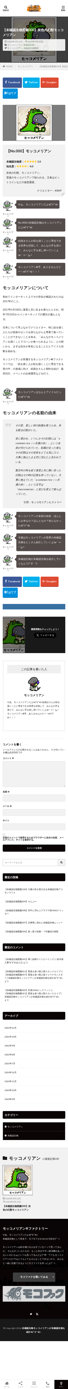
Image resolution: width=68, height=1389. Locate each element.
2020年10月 (11, 1090)
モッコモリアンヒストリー (46, 502)
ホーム (7, 1384)
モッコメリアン (14, 45)
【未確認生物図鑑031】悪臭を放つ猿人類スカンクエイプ (33, 971)
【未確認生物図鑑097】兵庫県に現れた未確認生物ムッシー (34, 922)
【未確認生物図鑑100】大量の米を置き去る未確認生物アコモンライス (34, 891)
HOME (9, 66)
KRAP (58, 190)
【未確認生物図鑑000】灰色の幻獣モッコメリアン (17, 1208)
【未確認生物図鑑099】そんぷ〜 (21, 901)
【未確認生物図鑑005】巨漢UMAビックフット (27, 990)
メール (7, 806)
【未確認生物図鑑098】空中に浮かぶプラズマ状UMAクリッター (34, 912)
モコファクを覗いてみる (34, 1276)
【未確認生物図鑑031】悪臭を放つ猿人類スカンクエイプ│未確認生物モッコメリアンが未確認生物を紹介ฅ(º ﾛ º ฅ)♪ (33, 995)
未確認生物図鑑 (31, 48)
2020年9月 (10, 1099)
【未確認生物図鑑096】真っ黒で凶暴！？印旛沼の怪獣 (31, 931)
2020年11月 (11, 1081)
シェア (20, 1384)
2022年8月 (10, 1054)
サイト (6, 820)
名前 (6, 792)
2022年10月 (11, 1036)
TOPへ (61, 1384)
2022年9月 (10, 1045)
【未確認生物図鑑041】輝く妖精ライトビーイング (29, 959)
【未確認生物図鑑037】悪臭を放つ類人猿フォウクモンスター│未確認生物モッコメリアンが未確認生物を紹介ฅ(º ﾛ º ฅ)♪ (34, 976)
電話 (47, 1384)
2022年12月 (11, 1027)
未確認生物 (28, 45)
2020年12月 (11, 1072)
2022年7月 (10, 1063)
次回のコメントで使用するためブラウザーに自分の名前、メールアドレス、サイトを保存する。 (33, 839)
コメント (8, 758)
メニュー (34, 1384)
